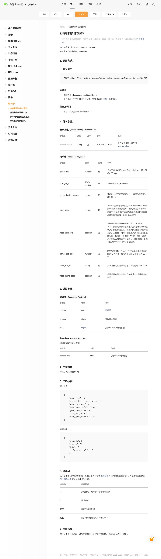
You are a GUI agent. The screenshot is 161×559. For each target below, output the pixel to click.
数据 (98, 4)
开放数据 (12, 47)
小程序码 (12, 60)
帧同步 (11, 103)
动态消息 (12, 53)
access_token (123, 146)
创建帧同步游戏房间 (18, 108)
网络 (10, 97)
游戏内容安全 (14, 41)
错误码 (108, 310)
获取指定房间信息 (18, 121)
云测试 (124, 14)
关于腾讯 (64, 555)
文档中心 (74, 555)
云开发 (11, 85)
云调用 (105, 99)
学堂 (139, 4)
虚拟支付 (12, 140)
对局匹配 (12, 91)
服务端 (81, 14)
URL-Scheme (15, 66)
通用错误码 (105, 476)
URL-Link (13, 72)
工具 (95, 14)
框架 (56, 14)
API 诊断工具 (65, 479)
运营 (90, 4)
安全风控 (12, 127)
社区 (130, 4)
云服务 (108, 14)
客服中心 (94, 555)
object (83, 328)
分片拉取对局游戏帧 (18, 112)
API (68, 14)
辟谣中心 (84, 555)
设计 (81, 4)
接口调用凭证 (14, 28)
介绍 (63, 4)
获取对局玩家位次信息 (19, 117)
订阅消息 (12, 134)
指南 (44, 14)
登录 (10, 35)
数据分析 (12, 78)
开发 (72, 4)
